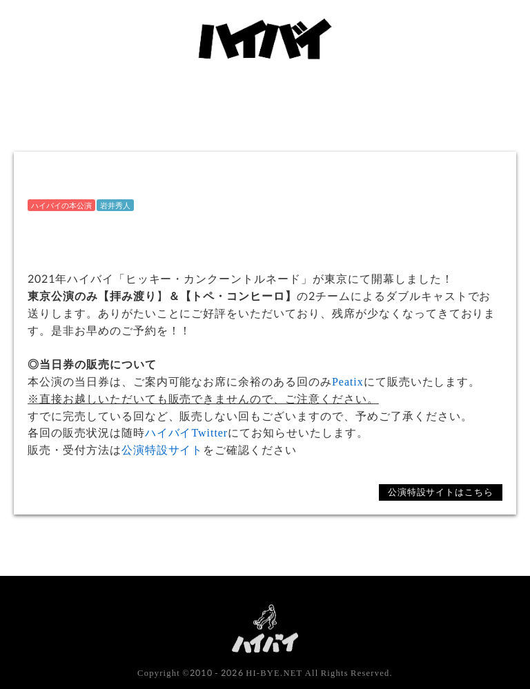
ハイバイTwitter (186, 432)
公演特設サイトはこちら (441, 492)
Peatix (348, 381)
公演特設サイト (162, 449)
